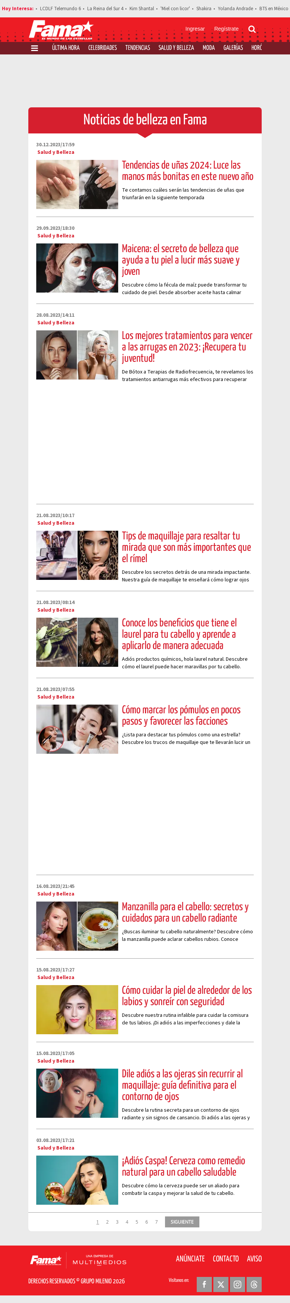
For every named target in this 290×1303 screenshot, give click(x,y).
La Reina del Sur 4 (105, 8)
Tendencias (137, 48)
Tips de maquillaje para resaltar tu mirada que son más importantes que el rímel (186, 547)
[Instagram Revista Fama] (237, 1284)
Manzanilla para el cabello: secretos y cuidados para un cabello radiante (185, 913)
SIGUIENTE (182, 1222)
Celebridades (102, 48)
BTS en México (273, 8)
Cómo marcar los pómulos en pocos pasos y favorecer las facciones (181, 716)
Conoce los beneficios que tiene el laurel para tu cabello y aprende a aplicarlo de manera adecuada (179, 634)
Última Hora (66, 48)
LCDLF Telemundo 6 (60, 8)
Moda (209, 48)
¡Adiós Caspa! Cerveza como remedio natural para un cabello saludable (183, 1167)
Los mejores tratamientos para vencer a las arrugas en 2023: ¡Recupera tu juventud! (187, 347)
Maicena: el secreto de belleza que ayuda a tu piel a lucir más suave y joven (181, 260)
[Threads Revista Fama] (254, 1284)
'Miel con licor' (175, 8)
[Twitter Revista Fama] (220, 1284)
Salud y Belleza (176, 48)
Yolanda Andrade (235, 8)
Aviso (254, 1259)
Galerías (233, 48)
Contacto (226, 1259)
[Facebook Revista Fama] (204, 1284)
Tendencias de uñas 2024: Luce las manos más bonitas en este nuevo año (187, 171)
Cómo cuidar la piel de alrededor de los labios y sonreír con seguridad (187, 996)
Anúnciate (190, 1259)
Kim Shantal (142, 8)
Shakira (203, 8)
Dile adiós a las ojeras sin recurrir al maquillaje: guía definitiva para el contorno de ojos (182, 1085)
